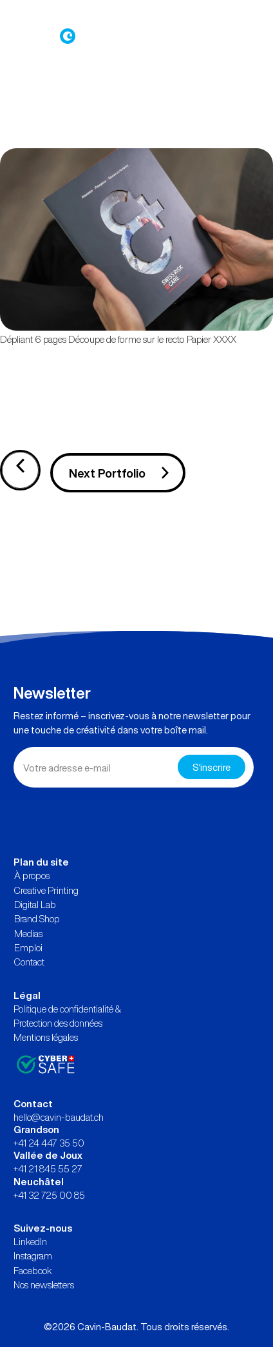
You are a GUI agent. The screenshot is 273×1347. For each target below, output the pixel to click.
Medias (28, 933)
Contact (29, 962)
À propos (32, 875)
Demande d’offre (160, 13)
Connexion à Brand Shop (62, 13)
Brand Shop (37, 918)
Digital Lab (35, 904)
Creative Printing (46, 890)
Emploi (28, 947)
